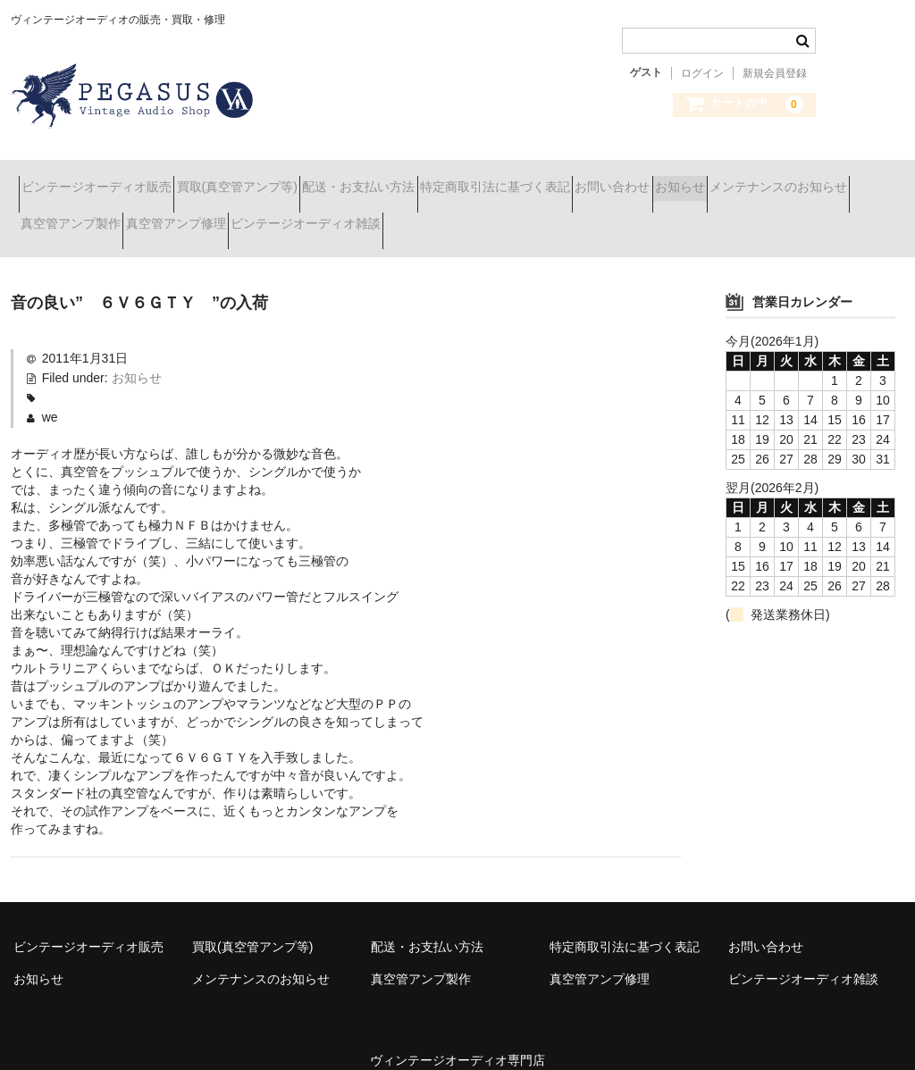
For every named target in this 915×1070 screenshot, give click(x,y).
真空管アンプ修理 (390, 216)
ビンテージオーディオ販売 (104, 178)
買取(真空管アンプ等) (276, 178)
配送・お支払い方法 (430, 178)
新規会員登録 (775, 73)
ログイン (702, 73)
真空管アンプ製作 (253, 216)
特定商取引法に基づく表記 (598, 178)
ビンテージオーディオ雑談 (551, 216)
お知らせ (846, 178)
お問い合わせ (747, 178)
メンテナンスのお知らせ (97, 216)
